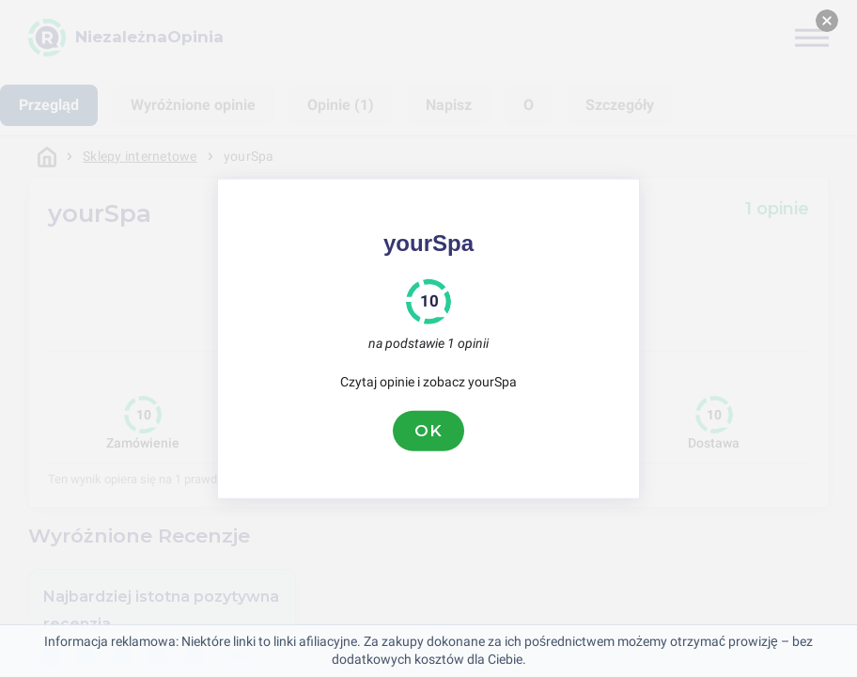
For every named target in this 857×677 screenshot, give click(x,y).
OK (428, 430)
